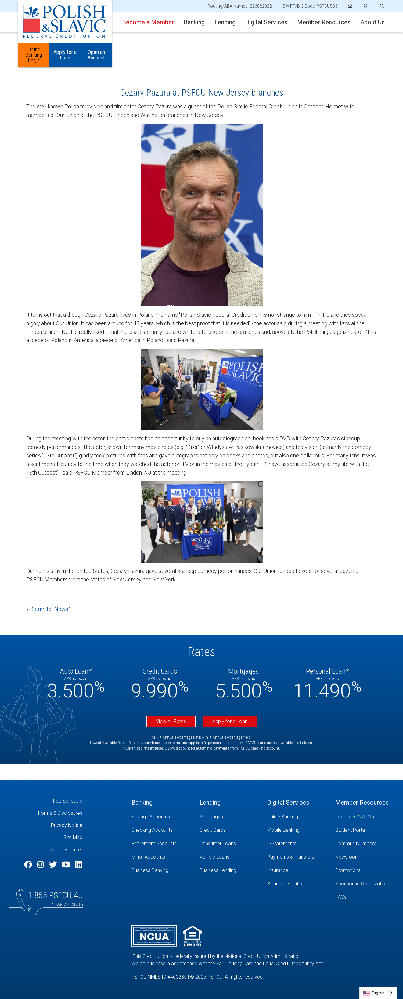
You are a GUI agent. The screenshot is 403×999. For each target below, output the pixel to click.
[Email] (350, 6)
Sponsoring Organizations (362, 884)
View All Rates (171, 721)
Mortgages (211, 817)
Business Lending (218, 870)
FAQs (341, 897)
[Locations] (365, 6)
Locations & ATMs (354, 817)
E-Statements (282, 843)
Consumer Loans (218, 843)
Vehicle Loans (214, 857)
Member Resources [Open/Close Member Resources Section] (324, 22)
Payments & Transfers (290, 857)
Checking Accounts (152, 830)
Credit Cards (213, 830)
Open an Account (96, 55)
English (378, 992)
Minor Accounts (148, 857)
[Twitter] (54, 864)
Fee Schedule (67, 801)
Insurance (277, 870)
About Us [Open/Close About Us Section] (372, 22)
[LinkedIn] (78, 864)
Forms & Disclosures (60, 813)
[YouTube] (67, 864)
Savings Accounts (150, 817)
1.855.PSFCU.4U (55, 895)
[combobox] (378, 993)
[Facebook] (29, 864)
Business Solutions (287, 884)
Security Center (66, 850)
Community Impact (355, 843)
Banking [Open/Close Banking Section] (194, 22)
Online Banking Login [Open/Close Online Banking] (33, 55)
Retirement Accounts (154, 843)
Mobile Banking (283, 830)
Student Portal (350, 830)
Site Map (72, 837)
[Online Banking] (296, 817)
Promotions (348, 870)
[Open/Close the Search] (381, 6)
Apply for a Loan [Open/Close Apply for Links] (65, 55)
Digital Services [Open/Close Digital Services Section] (266, 22)
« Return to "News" (48, 609)
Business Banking (149, 870)
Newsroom (347, 857)
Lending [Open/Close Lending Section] (225, 22)
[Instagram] (41, 864)
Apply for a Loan (229, 721)
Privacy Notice (66, 825)
